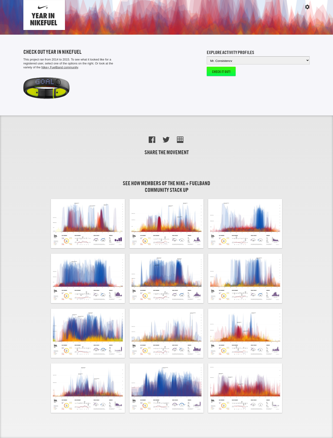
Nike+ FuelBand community (59, 67)
